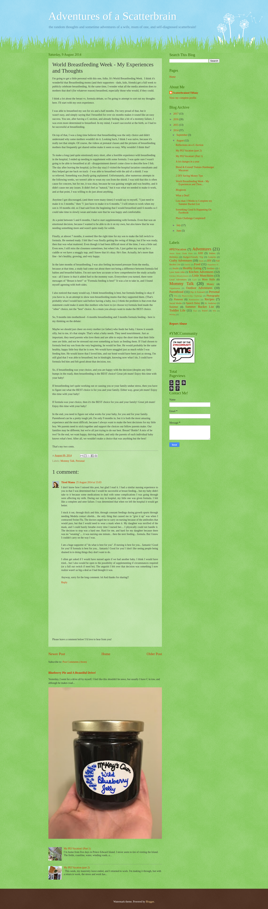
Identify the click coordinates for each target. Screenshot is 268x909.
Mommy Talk (67, 461)
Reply (64, 582)
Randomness (194, 299)
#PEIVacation (177, 249)
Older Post (154, 654)
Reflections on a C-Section (189, 145)
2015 (176, 124)
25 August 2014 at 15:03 (88, 482)
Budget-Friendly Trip (193, 257)
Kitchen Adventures (201, 272)
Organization (174, 288)
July (178, 225)
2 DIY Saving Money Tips (189, 175)
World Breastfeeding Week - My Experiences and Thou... (192, 183)
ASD (200, 253)
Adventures (201, 249)
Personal (80, 461)
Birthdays (173, 257)
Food (197, 264)
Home (105, 654)
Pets (176, 296)
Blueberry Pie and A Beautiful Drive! (72, 672)
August (180, 140)
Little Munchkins (203, 275)
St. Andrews (210, 303)
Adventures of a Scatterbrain (112, 16)
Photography (213, 295)
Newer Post (56, 654)
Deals (201, 261)
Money (210, 284)
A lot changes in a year (187, 161)
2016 (176, 119)
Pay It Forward (197, 292)
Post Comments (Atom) (75, 662)
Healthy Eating (192, 268)
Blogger (150, 901)
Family (187, 264)
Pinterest (178, 299)
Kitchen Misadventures (179, 276)
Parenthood (176, 292)
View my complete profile (182, 97)
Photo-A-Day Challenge (192, 296)
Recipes (209, 299)
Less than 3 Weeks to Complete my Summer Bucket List (194, 202)
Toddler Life (177, 310)
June (179, 230)
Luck (194, 279)
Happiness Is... (213, 264)
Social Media (175, 303)
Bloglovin (181, 190)
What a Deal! (182, 195)
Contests (212, 257)
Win (214, 311)
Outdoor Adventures (199, 288)
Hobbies (211, 268)
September (182, 135)
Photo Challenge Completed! (190, 218)
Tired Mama (68, 482)
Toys (195, 311)
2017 (176, 113)
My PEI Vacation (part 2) (77, 867)
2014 (176, 130)
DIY (209, 260)
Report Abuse (178, 323)
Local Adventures (178, 279)
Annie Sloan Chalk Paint (180, 253)
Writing (172, 314)
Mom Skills (208, 279)
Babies (212, 253)
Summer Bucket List (199, 306)
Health (176, 268)
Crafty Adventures (180, 260)
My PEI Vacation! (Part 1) (77, 848)
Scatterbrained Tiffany (185, 92)
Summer (173, 306)
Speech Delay (193, 303)
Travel (205, 310)
